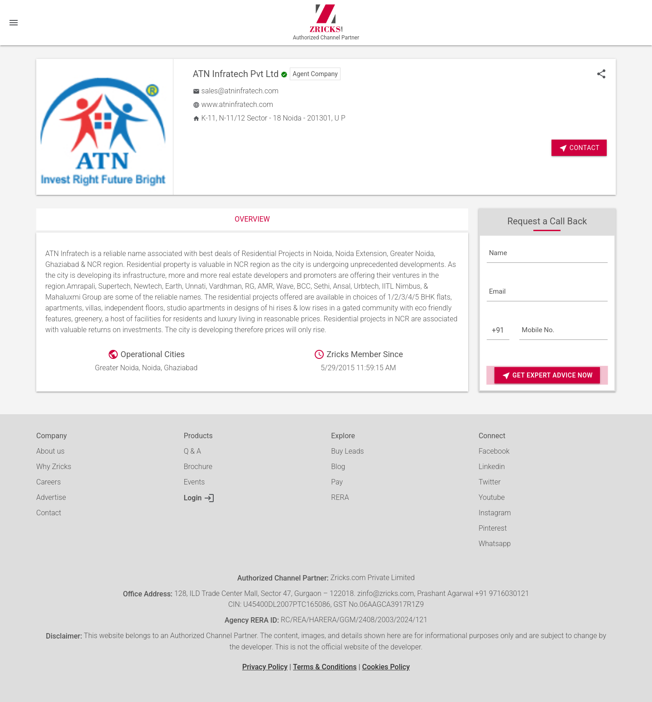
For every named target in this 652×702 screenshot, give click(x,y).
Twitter (490, 482)
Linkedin (492, 466)
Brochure (198, 466)
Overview (252, 219)
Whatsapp (495, 543)
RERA (340, 497)
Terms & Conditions (325, 667)
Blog (338, 466)
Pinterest (493, 528)
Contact (579, 148)
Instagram (495, 512)
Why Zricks (53, 466)
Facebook (494, 451)
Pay (337, 482)
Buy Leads (347, 451)
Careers (48, 482)
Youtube (492, 497)
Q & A (192, 451)
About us (50, 451)
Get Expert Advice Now (547, 375)
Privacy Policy (265, 667)
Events (194, 482)
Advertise (51, 497)
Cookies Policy (386, 667)
